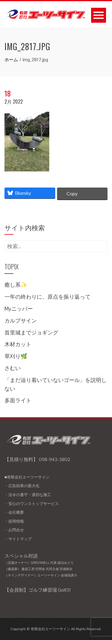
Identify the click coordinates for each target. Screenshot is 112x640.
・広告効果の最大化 (21, 485)
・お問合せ (14, 529)
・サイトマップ (18, 538)
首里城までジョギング (31, 332)
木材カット (17, 344)
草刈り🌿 (15, 356)
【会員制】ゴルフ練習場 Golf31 (37, 590)
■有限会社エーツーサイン (27, 477)
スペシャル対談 (56, 566)
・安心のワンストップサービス (31, 503)
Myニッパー (18, 308)
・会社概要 (14, 512)
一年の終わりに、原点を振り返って (47, 296)
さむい (12, 368)
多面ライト (17, 400)
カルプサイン (20, 320)
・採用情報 (14, 521)
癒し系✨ (15, 284)
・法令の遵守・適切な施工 (27, 494)
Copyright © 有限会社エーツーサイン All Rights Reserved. (56, 629)
